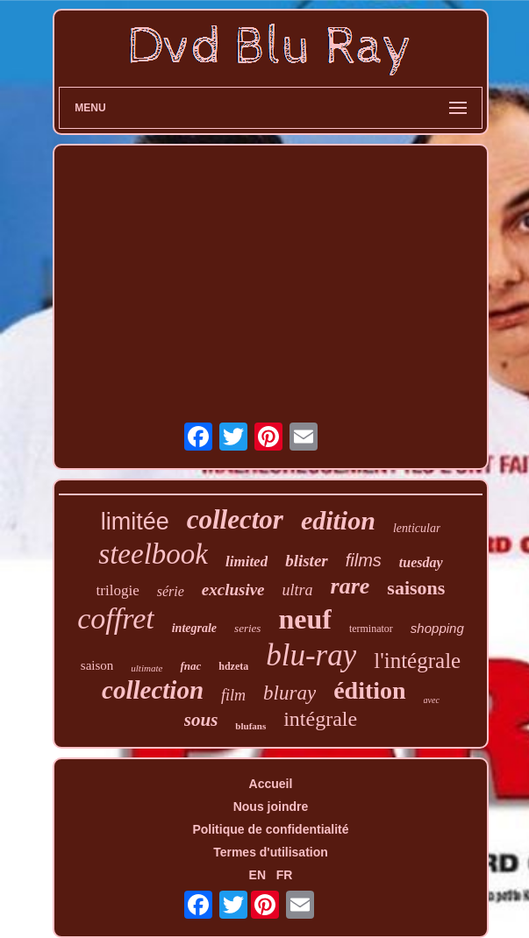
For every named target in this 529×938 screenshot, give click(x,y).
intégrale (320, 718)
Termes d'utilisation (270, 852)
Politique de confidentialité (270, 829)
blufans (250, 726)
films (364, 560)
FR (284, 875)
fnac (190, 665)
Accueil (271, 784)
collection (153, 690)
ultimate (146, 668)
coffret (115, 618)
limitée (135, 521)
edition (338, 520)
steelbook (153, 554)
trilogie (118, 590)
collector (235, 519)
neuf (304, 619)
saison (97, 665)
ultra (297, 590)
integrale (194, 628)
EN (257, 875)
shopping (437, 628)
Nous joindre (271, 806)
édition (369, 690)
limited (246, 561)
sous (201, 719)
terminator (371, 628)
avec (432, 700)
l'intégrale (417, 660)
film (233, 695)
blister (306, 560)
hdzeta (233, 666)
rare (350, 586)
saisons (416, 588)
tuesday (421, 562)
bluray (289, 693)
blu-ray (311, 655)
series (247, 628)
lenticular (416, 528)
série (170, 591)
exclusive (233, 589)
